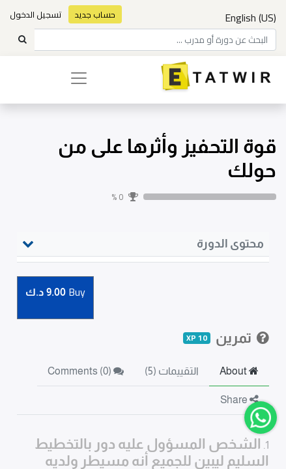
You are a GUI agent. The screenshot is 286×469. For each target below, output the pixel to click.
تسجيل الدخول (36, 14)
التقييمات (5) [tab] (172, 371)
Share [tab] (239, 399)
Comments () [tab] (86, 371)
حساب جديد (95, 14)
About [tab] (239, 371)
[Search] (22, 40)
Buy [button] (55, 293)
